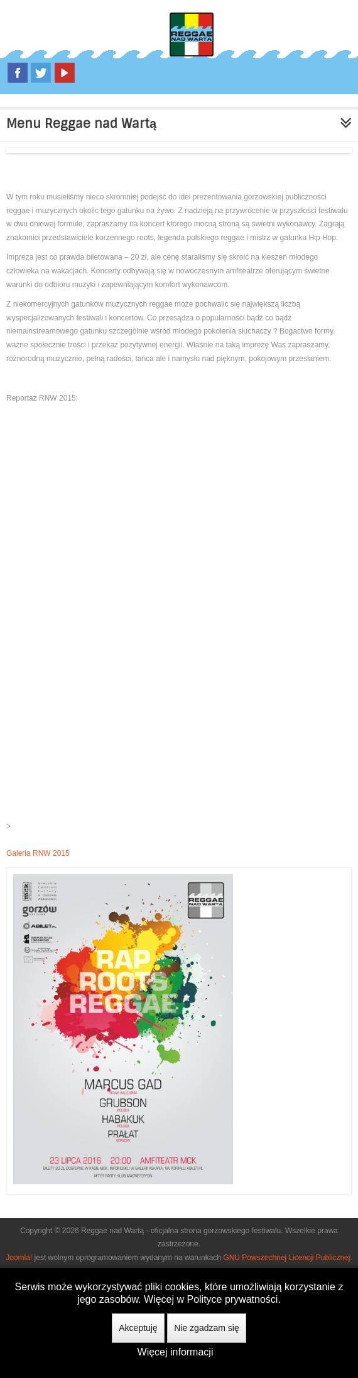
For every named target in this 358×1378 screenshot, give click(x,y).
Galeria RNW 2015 (38, 853)
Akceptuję (138, 1328)
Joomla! (19, 1257)
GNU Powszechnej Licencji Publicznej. (287, 1257)
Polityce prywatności (232, 1299)
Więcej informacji (176, 1352)
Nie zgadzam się (206, 1328)
